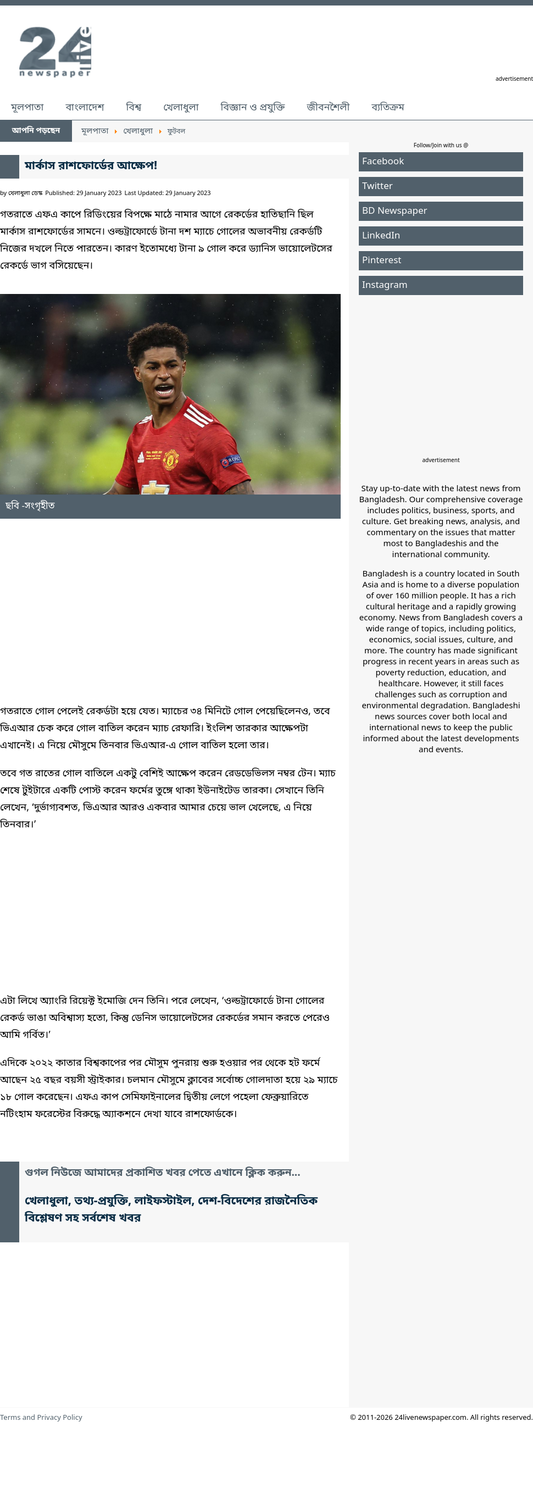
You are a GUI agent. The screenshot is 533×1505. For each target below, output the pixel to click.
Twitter (377, 186)
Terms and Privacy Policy (41, 1418)
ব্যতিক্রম (387, 107)
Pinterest (381, 260)
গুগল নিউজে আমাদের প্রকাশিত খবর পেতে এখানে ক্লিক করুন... (163, 1173)
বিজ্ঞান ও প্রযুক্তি (253, 107)
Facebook (383, 162)
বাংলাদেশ (84, 107)
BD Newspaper (394, 211)
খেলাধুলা (180, 107)
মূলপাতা (27, 107)
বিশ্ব (133, 107)
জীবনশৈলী (328, 107)
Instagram (385, 285)
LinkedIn (381, 236)
